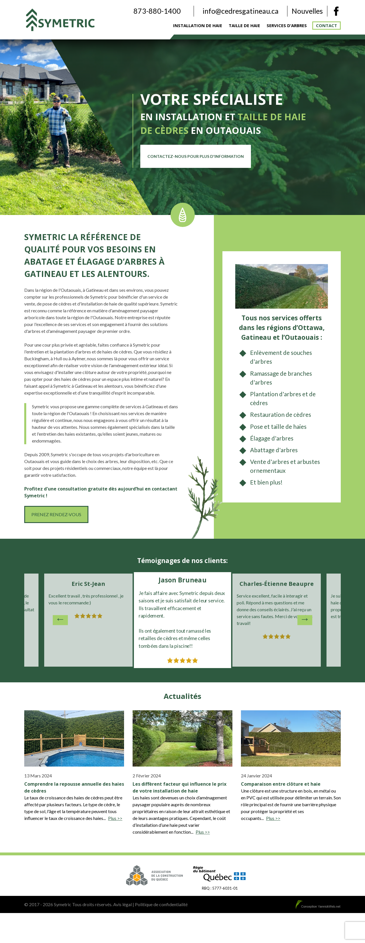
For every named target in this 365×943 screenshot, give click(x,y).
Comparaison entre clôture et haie (281, 784)
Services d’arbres (287, 25)
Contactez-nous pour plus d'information (195, 156)
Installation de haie (197, 25)
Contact (326, 25)
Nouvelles (307, 11)
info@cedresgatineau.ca (240, 11)
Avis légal (122, 904)
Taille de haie (244, 25)
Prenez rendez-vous (56, 514)
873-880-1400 (157, 11)
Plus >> (115, 818)
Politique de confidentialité (161, 904)
